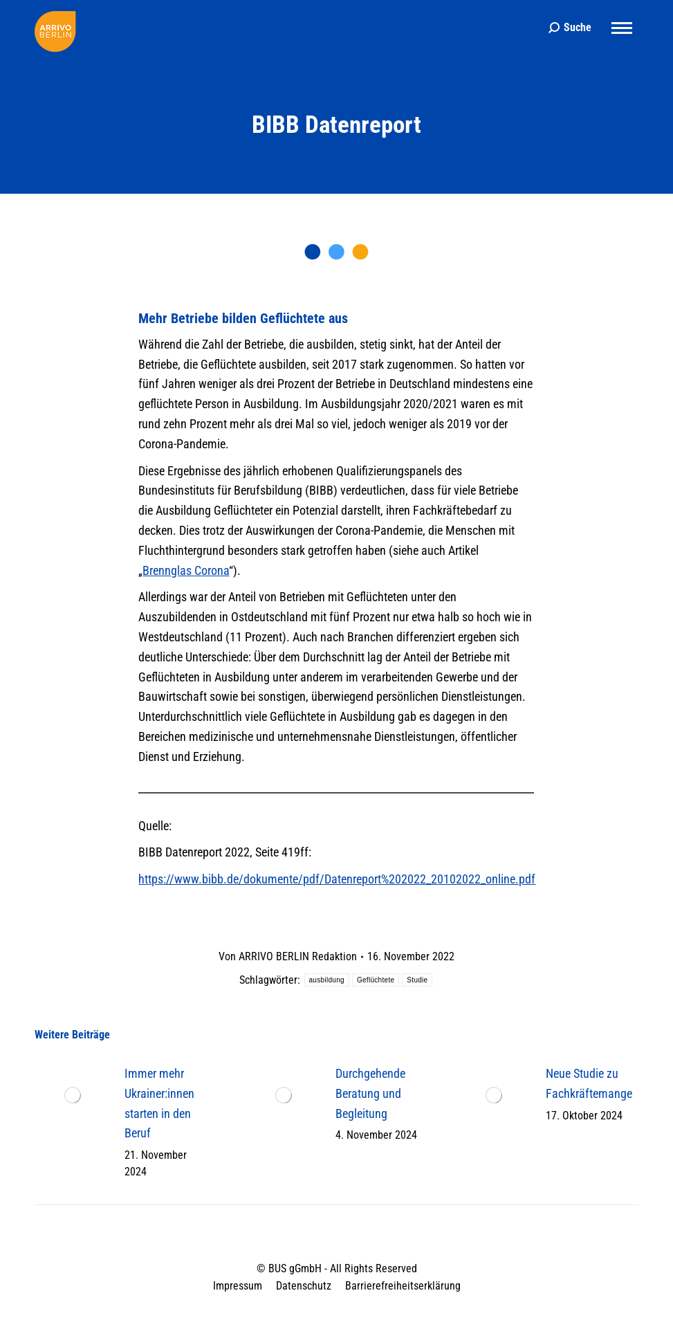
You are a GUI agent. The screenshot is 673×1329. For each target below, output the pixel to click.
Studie (417, 980)
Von (288, 956)
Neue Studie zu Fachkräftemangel (590, 1083)
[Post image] (73, 1095)
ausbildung (326, 980)
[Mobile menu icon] (621, 28)
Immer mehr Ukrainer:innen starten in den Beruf (159, 1103)
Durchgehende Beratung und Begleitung (370, 1093)
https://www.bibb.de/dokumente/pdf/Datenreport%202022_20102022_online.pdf (336, 879)
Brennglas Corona (185, 570)
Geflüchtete (375, 980)
